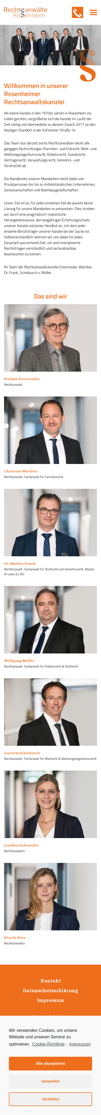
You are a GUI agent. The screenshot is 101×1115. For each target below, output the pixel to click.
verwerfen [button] (50, 1081)
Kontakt (50, 981)
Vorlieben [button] (50, 1099)
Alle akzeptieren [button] (50, 1063)
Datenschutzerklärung (50, 991)
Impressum (50, 1000)
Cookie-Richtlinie (48, 1044)
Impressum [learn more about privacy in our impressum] (79, 1044)
